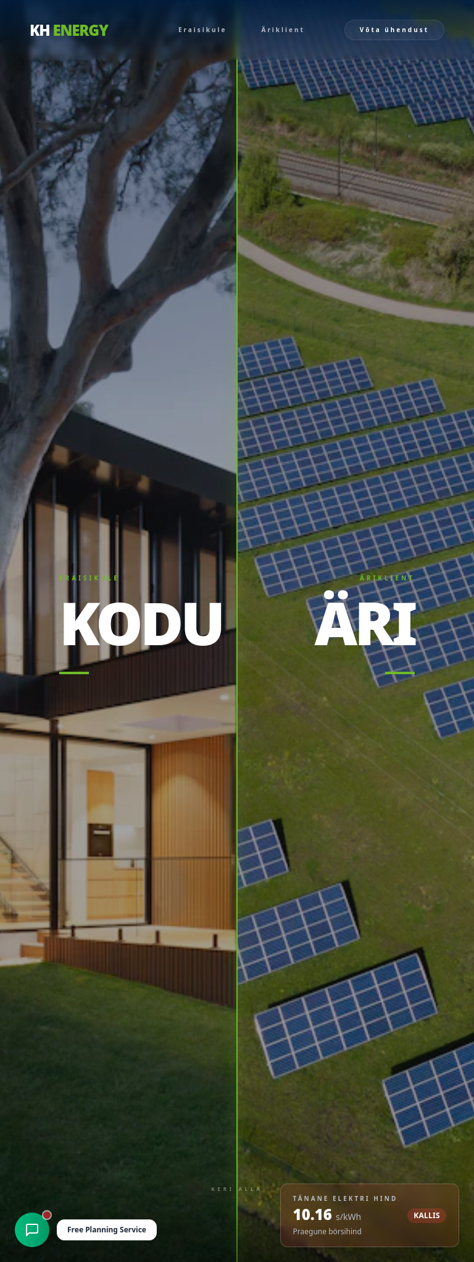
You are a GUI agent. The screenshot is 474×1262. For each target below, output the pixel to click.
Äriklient (282, 29)
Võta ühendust (394, 29)
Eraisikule (202, 29)
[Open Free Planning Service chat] (92, 1230)
